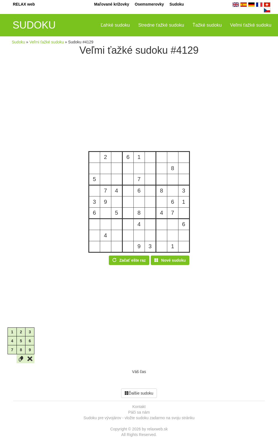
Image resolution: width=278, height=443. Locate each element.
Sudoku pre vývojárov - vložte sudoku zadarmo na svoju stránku (139, 418)
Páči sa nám (139, 412)
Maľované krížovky (111, 4)
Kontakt (138, 406)
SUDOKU (34, 25)
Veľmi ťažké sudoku (250, 25)
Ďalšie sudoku (139, 393)
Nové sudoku (170, 260)
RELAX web (24, 4)
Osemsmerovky (149, 4)
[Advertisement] (139, 103)
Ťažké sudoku (207, 25)
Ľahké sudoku (115, 25)
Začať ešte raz (129, 260)
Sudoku (176, 4)
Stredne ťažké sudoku (161, 25)
